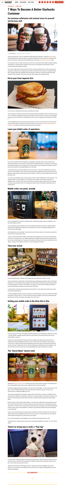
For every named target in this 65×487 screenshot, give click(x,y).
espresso (51, 56)
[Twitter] (42, 2)
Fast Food (31, 2)
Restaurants (11, 6)
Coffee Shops (18, 6)
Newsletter (59, 2)
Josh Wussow (12, 53)
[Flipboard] (48, 2)
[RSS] (53, 2)
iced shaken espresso (44, 60)
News (16, 2)
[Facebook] (40, 2)
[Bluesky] (50, 2)
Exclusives (23, 2)
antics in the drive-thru (19, 383)
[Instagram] (45, 2)
